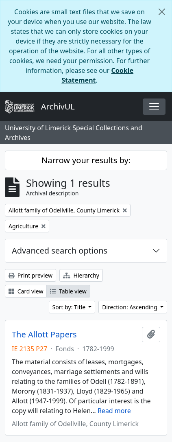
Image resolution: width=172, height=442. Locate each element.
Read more (114, 410)
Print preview (30, 275)
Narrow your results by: (86, 160)
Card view (26, 291)
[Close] (162, 11)
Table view (68, 291)
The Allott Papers (44, 334)
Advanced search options (59, 250)
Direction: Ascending (130, 307)
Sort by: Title (69, 307)
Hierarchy (81, 275)
